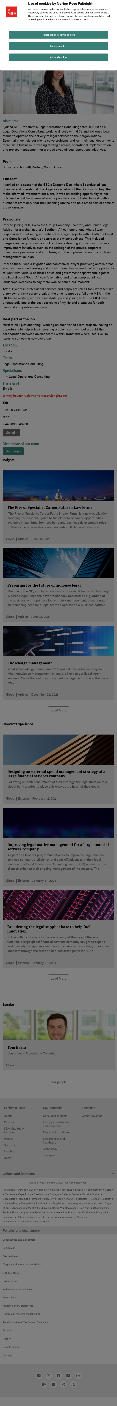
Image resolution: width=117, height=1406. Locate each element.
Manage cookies (58, 45)
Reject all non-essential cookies (58, 34)
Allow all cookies (58, 57)
